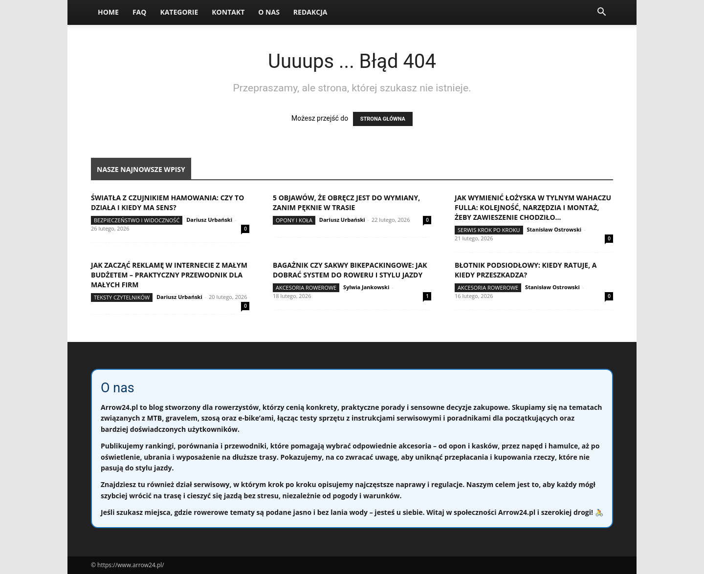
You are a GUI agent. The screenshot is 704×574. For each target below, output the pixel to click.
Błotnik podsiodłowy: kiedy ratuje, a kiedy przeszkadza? (525, 269)
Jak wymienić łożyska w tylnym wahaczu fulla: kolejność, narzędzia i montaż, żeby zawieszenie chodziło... (533, 207)
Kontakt (228, 12)
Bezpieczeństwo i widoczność (136, 220)
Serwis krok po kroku (489, 230)
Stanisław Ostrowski (554, 229)
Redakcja (310, 12)
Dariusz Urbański (209, 219)
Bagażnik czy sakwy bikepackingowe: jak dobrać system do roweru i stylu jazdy (350, 269)
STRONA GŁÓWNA (382, 119)
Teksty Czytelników (122, 297)
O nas (269, 12)
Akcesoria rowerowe (306, 287)
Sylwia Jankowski (366, 287)
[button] (601, 13)
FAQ (139, 12)
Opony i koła (294, 220)
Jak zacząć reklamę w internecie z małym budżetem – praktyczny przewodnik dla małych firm (169, 274)
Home (108, 12)
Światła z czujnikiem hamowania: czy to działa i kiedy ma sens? (167, 202)
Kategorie (179, 12)
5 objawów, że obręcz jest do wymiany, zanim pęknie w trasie (346, 202)
